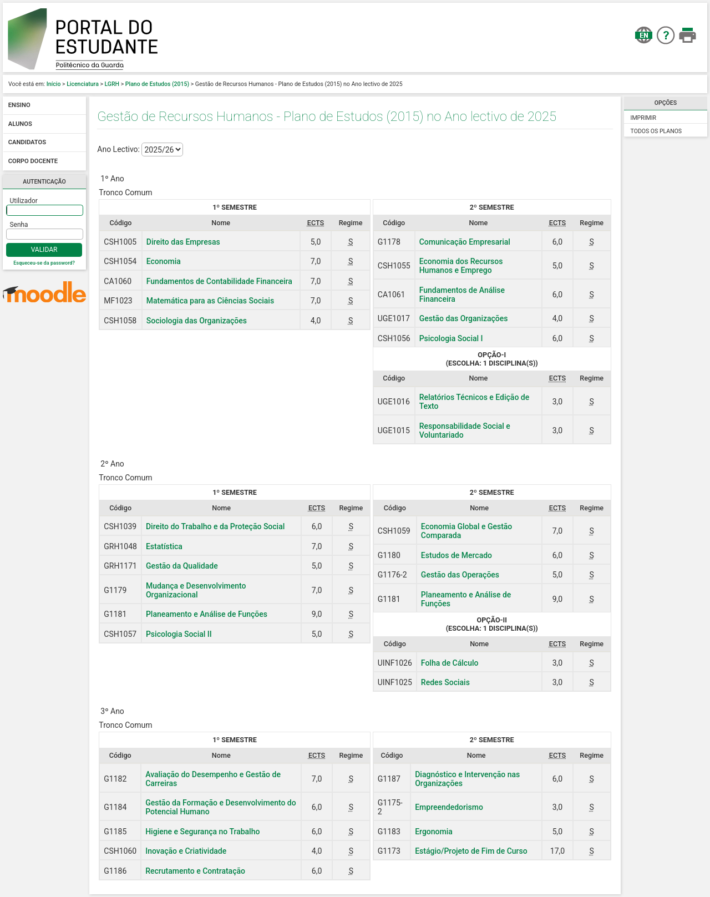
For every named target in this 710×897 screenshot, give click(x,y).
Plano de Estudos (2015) (157, 84)
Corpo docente (33, 161)
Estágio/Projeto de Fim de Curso (471, 851)
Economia (163, 261)
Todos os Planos (656, 131)
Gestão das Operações (460, 574)
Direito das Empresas (183, 241)
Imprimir (643, 117)
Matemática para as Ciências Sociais (210, 300)
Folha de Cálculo (450, 662)
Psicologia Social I (451, 338)
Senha (19, 225)
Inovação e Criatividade (185, 851)
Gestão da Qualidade (182, 565)
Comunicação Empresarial (464, 241)
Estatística (164, 546)
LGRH (112, 84)
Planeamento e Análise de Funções (206, 614)
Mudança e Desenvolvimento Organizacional (196, 590)
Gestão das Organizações (463, 318)
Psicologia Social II (179, 634)
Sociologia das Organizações (196, 320)
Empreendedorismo (449, 807)
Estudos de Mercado (456, 555)
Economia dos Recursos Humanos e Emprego (461, 266)
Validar (44, 250)
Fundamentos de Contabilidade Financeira (219, 281)
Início (54, 84)
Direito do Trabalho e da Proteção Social (215, 526)
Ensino (19, 105)
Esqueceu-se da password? (44, 263)
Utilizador (24, 201)
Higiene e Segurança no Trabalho (202, 831)
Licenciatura (83, 84)
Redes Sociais (445, 682)
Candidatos (27, 142)
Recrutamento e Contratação (195, 870)
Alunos (20, 124)
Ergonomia (434, 831)
